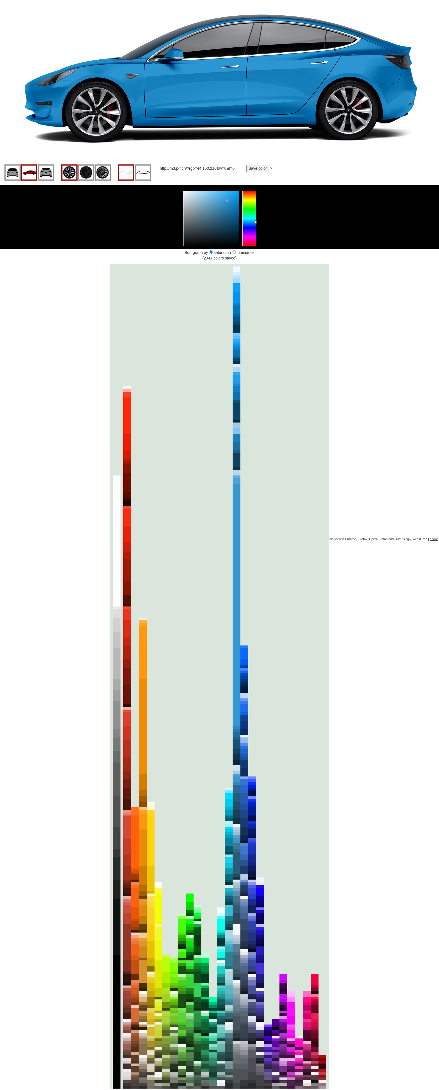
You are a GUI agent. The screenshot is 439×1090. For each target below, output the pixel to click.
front (13, 172)
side (29, 172)
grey (69, 172)
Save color (258, 168)
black (86, 172)
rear (46, 172)
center (103, 172)
